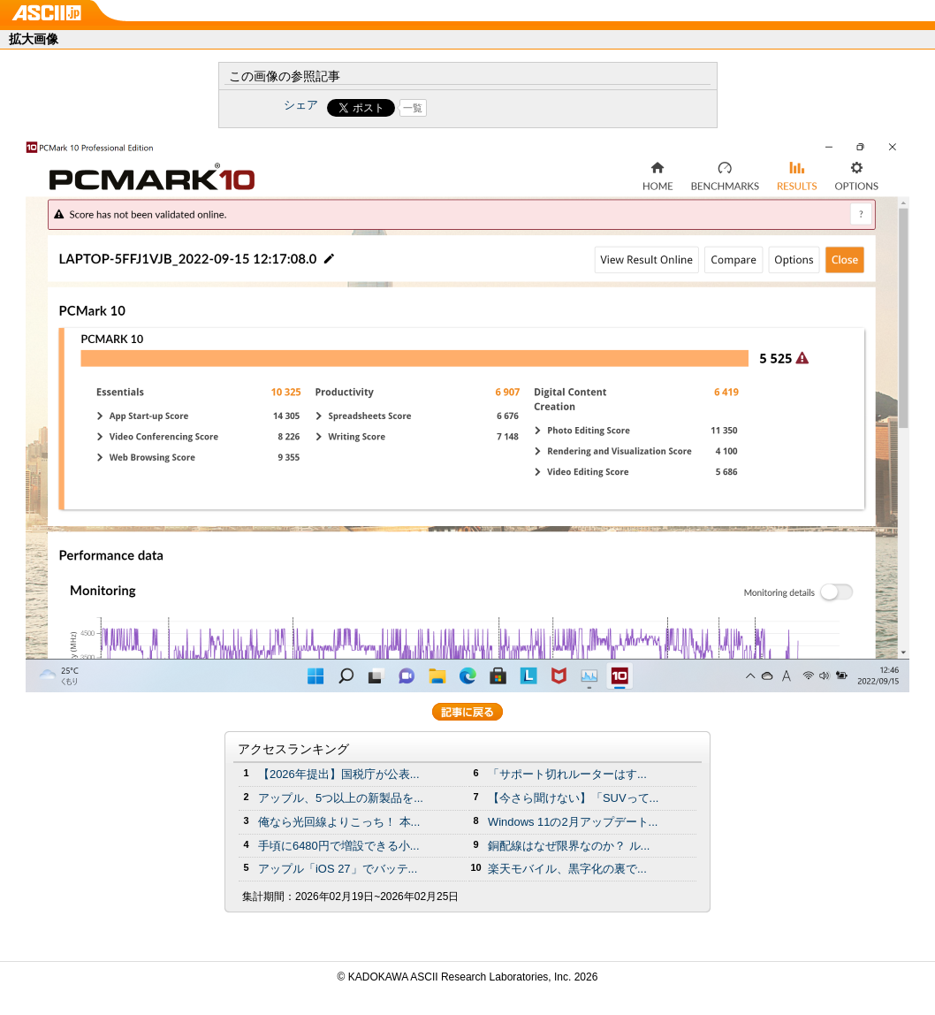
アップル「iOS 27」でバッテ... (337, 868)
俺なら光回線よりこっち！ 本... (339, 821)
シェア (301, 104)
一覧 (412, 108)
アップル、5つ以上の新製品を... (340, 798)
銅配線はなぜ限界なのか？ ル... (569, 845)
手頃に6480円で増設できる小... (339, 845)
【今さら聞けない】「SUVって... (573, 798)
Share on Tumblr (533, 108)
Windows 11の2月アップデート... (573, 821)
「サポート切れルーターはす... (567, 774)
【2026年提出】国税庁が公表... (339, 774)
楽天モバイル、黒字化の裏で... (567, 868)
